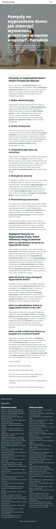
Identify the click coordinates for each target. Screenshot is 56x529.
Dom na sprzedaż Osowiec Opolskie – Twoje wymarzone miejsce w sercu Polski (41, 506)
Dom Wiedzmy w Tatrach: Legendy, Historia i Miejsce (41, 477)
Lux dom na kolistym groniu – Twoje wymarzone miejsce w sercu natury (39, 494)
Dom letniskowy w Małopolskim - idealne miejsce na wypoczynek (12, 449)
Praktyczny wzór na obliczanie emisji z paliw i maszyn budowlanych (13, 420)
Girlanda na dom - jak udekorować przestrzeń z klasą (41, 490)
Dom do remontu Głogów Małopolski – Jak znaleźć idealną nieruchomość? (40, 453)
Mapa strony (5, 403)
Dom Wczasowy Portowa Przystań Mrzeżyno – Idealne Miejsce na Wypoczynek (42, 470)
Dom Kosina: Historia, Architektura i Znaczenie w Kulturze (14, 480)
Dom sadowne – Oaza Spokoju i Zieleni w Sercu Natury (14, 473)
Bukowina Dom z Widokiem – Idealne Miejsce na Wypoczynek (41, 499)
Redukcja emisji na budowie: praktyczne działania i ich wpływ (12, 417)
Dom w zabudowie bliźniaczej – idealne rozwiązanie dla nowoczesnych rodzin (11, 463)
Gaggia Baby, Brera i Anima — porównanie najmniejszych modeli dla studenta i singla (12, 438)
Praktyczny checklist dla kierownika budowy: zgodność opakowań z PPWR (13, 414)
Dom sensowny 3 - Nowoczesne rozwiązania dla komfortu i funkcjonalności (41, 424)
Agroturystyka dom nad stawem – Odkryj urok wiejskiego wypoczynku (13, 453)
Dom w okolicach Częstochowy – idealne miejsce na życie (40, 446)
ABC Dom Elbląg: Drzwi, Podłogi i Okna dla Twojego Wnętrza (12, 512)
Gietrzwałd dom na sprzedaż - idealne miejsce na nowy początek (14, 499)
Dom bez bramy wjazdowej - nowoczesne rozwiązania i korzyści (40, 410)
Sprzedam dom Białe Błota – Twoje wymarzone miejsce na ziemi (38, 431)
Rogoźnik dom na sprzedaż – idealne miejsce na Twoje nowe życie (13, 506)
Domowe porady (8, 2)
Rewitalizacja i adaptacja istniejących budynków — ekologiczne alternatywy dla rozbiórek (12, 425)
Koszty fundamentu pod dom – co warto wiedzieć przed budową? (12, 509)
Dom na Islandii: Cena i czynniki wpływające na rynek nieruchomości (41, 480)
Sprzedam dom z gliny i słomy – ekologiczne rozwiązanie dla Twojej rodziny (41, 456)
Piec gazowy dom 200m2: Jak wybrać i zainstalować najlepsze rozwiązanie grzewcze (13, 495)
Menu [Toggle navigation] (51, 2)
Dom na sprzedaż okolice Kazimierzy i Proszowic (39, 449)
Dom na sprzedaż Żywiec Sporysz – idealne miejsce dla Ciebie (13, 470)
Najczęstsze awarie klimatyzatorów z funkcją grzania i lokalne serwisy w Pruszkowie (13, 441)
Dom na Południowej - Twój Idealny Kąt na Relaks (40, 417)
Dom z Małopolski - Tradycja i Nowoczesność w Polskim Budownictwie (13, 456)
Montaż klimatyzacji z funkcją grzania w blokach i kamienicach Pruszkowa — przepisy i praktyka (13, 445)
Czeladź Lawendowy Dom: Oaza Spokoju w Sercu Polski (12, 484)
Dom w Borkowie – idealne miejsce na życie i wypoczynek (13, 460)
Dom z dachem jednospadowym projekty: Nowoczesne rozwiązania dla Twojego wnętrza (12, 488)
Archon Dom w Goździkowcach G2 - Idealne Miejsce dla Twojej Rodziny (41, 420)
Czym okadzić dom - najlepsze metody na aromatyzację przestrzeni (40, 460)
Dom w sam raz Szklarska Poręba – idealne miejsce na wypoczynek (40, 487)
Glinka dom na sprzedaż (35, 444)
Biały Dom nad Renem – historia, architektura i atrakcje (41, 441)
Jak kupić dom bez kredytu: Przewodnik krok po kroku (42, 463)
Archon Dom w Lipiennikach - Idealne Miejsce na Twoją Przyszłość (41, 414)
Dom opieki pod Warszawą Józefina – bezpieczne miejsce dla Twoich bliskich (39, 466)
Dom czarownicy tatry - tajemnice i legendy (41, 496)
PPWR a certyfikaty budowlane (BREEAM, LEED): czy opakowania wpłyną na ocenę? (12, 410)
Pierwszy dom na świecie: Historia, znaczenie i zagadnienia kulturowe (41, 427)
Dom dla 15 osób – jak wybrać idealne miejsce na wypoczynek (41, 484)
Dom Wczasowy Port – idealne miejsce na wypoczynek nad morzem (40, 473)
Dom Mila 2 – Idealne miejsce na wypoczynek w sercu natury (14, 466)
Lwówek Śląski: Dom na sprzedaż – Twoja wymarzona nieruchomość (12, 477)
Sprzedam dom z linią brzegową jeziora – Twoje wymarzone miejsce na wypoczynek (40, 502)
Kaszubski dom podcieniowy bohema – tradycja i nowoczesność (14, 502)
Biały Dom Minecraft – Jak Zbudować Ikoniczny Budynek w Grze (42, 434)
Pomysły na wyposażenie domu (19, 75)
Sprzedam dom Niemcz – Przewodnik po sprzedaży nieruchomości (40, 438)
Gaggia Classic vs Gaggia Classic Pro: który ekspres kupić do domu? (12, 434)
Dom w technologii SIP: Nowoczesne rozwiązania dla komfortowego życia (11, 516)
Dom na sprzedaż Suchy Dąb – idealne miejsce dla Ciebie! (13, 492)
